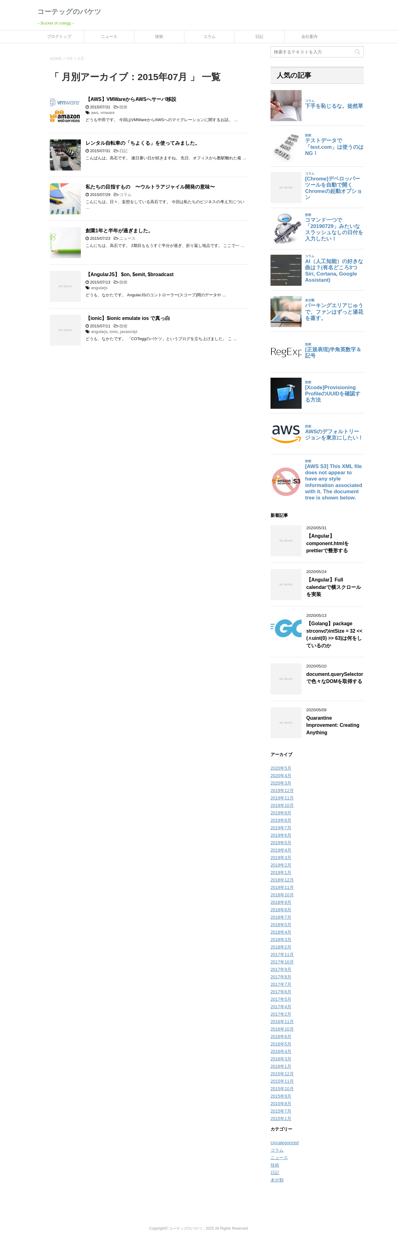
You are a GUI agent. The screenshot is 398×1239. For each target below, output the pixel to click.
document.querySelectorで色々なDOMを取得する (334, 678)
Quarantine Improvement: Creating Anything (332, 725)
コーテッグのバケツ (69, 12)
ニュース (109, 36)
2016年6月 (281, 1036)
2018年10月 (282, 894)
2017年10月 (282, 961)
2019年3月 (281, 857)
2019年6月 (281, 835)
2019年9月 (281, 812)
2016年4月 (281, 1051)
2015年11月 (282, 1081)
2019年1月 (281, 872)
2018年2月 (281, 947)
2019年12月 (282, 790)
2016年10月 (282, 1029)
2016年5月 (281, 1043)
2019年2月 (281, 865)
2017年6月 (281, 991)
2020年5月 (281, 768)
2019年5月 (281, 842)
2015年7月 (281, 1111)
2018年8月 (281, 909)
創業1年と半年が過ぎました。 (119, 230)
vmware (107, 112)
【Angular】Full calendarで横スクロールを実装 (333, 587)
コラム (209, 36)
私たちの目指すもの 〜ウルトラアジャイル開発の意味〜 (150, 186)
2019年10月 (282, 805)
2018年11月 (282, 887)
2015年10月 (282, 1088)
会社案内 (309, 36)
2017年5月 (281, 999)
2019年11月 (282, 797)
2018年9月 (281, 902)
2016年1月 (281, 1066)
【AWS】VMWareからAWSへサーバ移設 (131, 99)
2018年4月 (281, 932)
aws (94, 112)
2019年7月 (281, 827)
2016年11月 (282, 1021)
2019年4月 (281, 850)
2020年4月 (281, 775)
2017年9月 (281, 969)
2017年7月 (281, 984)
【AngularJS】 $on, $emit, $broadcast (130, 274)
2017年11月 (282, 954)
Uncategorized (284, 1142)
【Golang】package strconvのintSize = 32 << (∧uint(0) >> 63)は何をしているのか (334, 634)
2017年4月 (281, 1006)
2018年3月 (281, 939)
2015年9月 (281, 1096)
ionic (114, 331)
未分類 (277, 1180)
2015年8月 (281, 1103)
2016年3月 (281, 1058)
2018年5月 (281, 924)
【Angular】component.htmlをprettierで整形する (327, 543)
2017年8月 (281, 976)
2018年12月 (282, 879)
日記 (259, 36)
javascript (128, 331)
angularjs (99, 287)
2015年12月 (282, 1073)
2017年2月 (281, 1014)
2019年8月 (281, 820)
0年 (70, 58)
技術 (159, 36)
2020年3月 (281, 783)
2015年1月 (281, 1118)
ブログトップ (59, 36)
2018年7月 (281, 917)
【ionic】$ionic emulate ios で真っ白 (128, 318)
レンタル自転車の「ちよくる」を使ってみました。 (143, 143)
